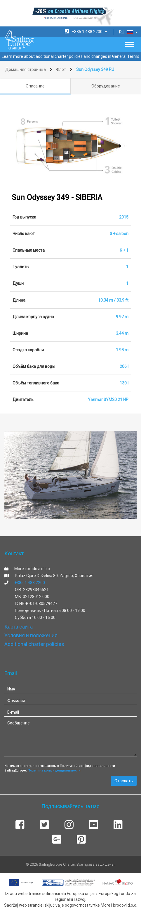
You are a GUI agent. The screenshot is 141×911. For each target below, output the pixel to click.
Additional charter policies (34, 644)
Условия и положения (31, 635)
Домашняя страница (25, 69)
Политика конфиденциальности (54, 770)
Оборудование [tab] (105, 86)
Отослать (123, 780)
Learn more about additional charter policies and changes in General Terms (70, 56)
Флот (61, 69)
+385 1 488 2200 (29, 582)
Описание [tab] (35, 86)
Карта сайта (18, 627)
